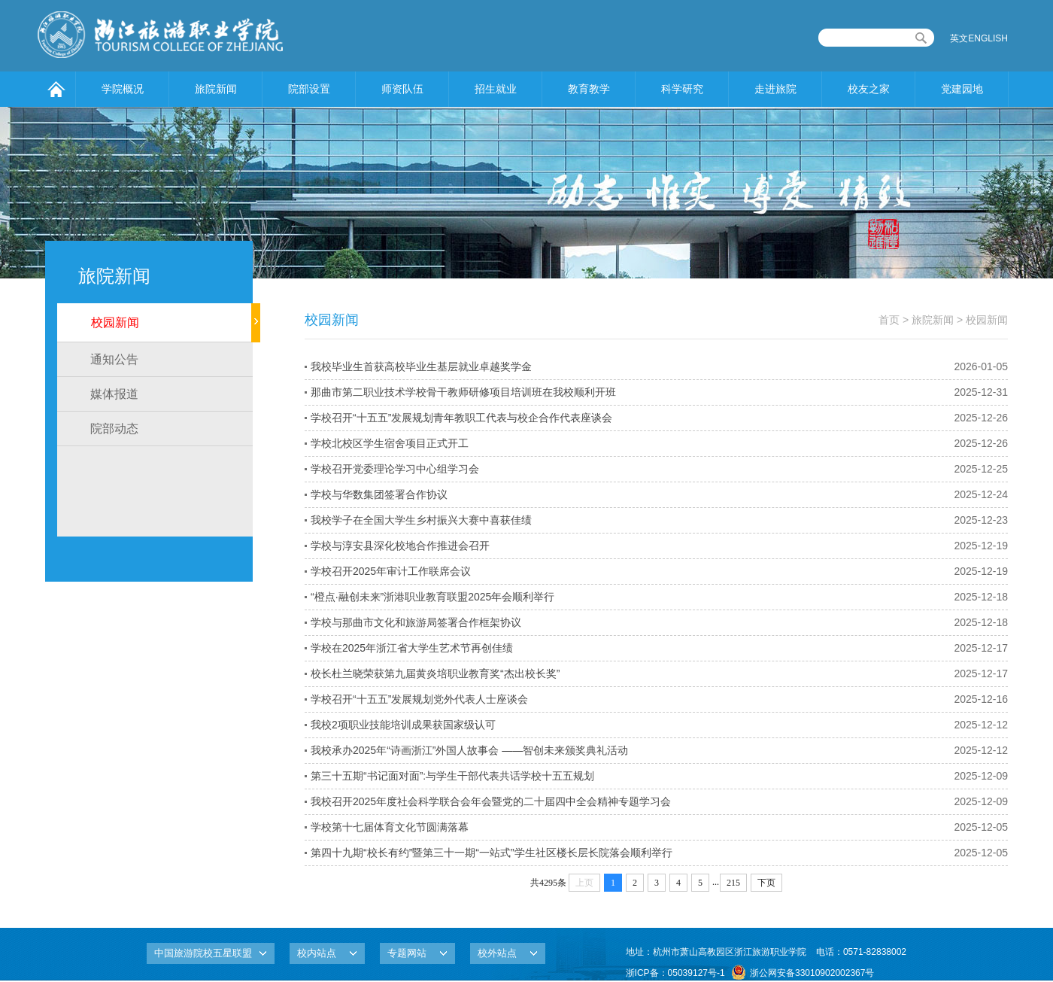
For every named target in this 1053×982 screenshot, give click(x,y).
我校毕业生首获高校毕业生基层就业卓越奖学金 (421, 366)
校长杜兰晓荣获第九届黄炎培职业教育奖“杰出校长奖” (435, 673)
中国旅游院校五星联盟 (203, 953)
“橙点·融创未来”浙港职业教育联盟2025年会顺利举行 (432, 597)
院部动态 (114, 428)
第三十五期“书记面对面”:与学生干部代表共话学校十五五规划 (452, 776)
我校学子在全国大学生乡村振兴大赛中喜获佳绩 (421, 520)
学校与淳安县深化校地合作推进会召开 (400, 546)
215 (733, 882)
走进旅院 (775, 89)
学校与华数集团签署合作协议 (379, 494)
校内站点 (316, 953)
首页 (889, 320)
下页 (766, 882)
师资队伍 (402, 89)
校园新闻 (115, 322)
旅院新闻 (216, 89)
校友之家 (869, 89)
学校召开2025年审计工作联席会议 (391, 571)
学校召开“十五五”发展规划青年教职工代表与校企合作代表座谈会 (461, 418)
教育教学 (589, 89)
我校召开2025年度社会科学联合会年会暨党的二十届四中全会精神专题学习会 (491, 801)
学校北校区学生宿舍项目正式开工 (390, 443)
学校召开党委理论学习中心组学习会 (395, 469)
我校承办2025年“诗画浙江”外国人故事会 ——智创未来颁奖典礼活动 (469, 750)
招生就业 (496, 89)
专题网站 (406, 953)
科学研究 (682, 89)
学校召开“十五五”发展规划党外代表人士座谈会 (419, 699)
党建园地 (962, 89)
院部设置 (309, 89)
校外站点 (497, 953)
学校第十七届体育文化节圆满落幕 (390, 827)
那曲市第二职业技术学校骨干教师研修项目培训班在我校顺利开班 (463, 392)
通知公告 (114, 359)
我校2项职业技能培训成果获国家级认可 (403, 725)
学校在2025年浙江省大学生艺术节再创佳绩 (412, 648)
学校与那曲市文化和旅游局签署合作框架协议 (416, 622)
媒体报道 (114, 394)
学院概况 (123, 89)
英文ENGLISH (979, 38)
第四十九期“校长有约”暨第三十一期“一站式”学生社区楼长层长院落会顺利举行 (491, 853)
